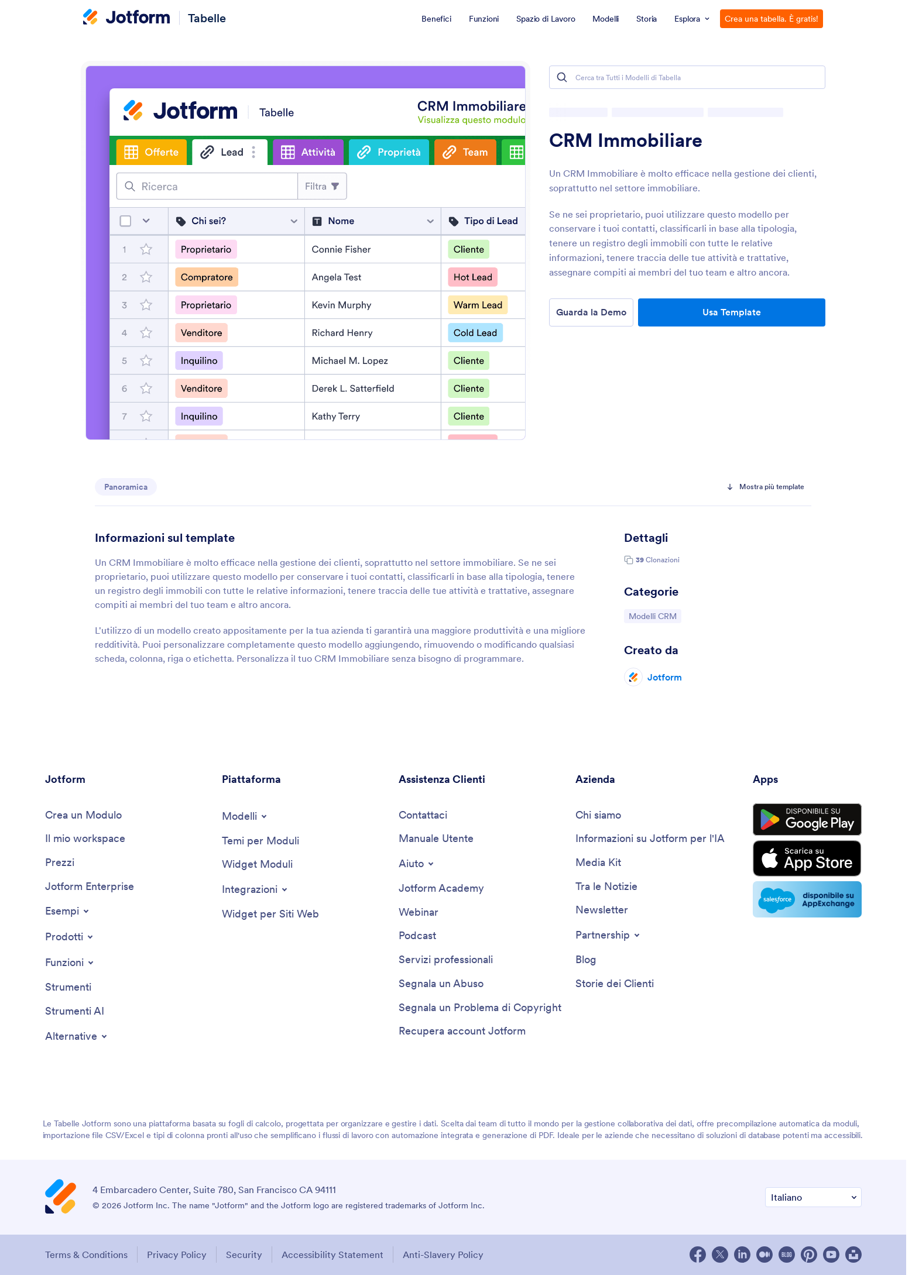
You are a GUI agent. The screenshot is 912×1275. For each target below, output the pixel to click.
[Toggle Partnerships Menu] (608, 935)
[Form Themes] (260, 841)
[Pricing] (59, 863)
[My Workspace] (85, 839)
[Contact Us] (423, 815)
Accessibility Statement (332, 1254)
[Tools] (68, 987)
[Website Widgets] (270, 914)
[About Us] (598, 815)
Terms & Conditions (86, 1254)
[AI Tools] (74, 1011)
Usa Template (731, 312)
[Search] (562, 77)
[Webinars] (418, 913)
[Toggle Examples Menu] (68, 911)
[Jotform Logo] (126, 18)
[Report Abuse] (441, 984)
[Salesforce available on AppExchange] (807, 899)
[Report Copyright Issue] (480, 1008)
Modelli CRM (654, 615)
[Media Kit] (598, 863)
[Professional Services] (446, 960)
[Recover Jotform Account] (462, 1031)
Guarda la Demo (591, 312)
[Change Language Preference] (813, 1197)
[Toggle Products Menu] (70, 937)
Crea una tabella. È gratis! (771, 18)
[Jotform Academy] (441, 889)
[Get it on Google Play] (807, 819)
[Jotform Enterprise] (89, 887)
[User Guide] (436, 839)
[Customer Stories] (614, 984)
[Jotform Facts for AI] (650, 839)
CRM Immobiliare (625, 140)
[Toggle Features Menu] (70, 962)
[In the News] (606, 887)
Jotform (664, 677)
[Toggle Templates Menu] (245, 816)
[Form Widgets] (257, 865)
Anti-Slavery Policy (443, 1254)
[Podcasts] (417, 936)
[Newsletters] (601, 910)
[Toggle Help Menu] (417, 864)
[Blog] (585, 960)
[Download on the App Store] (807, 858)
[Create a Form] (83, 815)
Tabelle (207, 18)
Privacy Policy (177, 1254)
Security (244, 1254)
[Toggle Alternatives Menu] (77, 1036)
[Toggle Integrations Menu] (255, 889)
